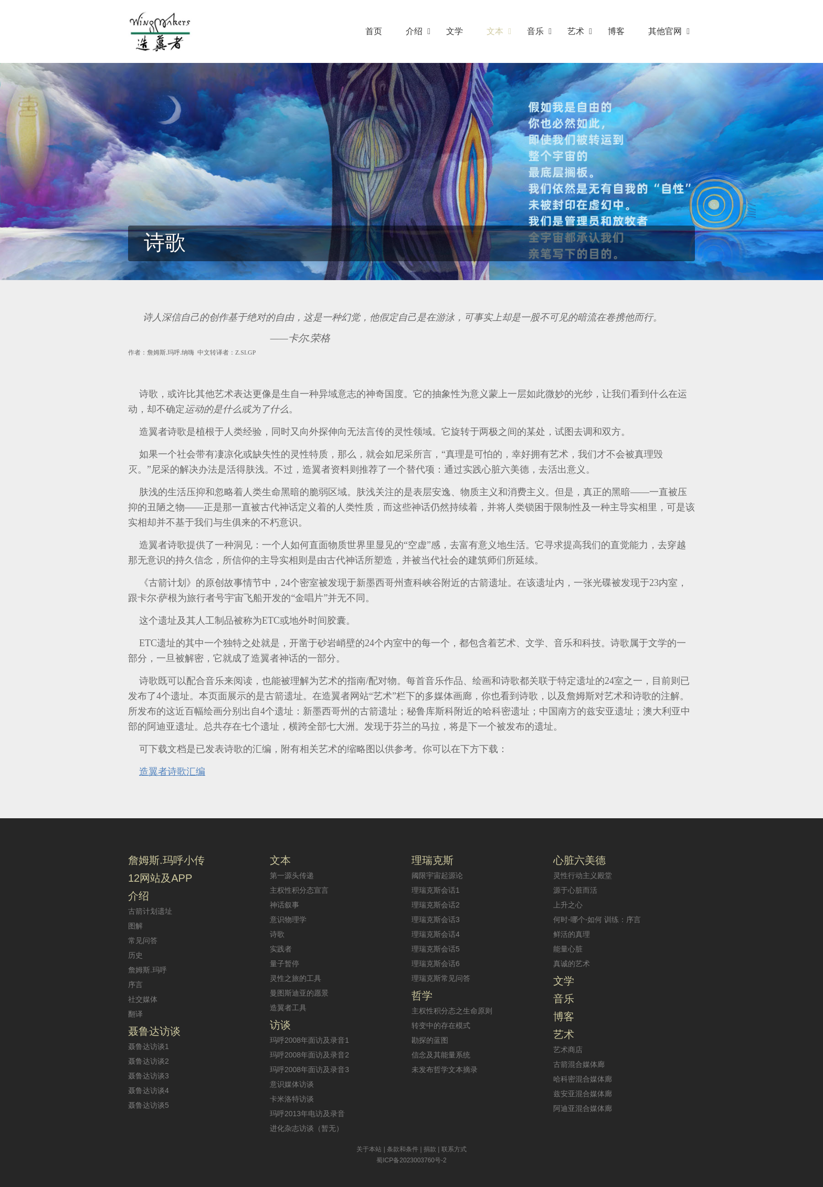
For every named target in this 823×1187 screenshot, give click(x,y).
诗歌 (277, 934)
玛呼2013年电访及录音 (307, 1113)
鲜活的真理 (571, 934)
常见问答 (142, 940)
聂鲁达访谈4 (148, 1090)
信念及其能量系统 (441, 1054)
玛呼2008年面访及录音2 (309, 1054)
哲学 (422, 995)
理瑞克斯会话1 (436, 890)
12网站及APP (160, 878)
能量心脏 (568, 949)
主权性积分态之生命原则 (452, 1010)
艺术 (563, 1034)
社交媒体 (142, 999)
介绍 (138, 896)
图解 (135, 925)
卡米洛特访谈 (292, 1099)
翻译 (135, 1014)
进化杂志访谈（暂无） (306, 1128)
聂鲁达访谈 (154, 1031)
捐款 (430, 1149)
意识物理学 (288, 919)
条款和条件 (402, 1149)
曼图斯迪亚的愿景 (299, 993)
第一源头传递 (292, 875)
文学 (563, 981)
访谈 (280, 1025)
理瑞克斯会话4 (436, 934)
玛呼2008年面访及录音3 (309, 1069)
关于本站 (369, 1149)
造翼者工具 (288, 1007)
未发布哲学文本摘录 (445, 1069)
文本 (280, 860)
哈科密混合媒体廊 (582, 1079)
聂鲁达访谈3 (148, 1075)
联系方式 (454, 1149)
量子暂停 (284, 963)
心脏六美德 (579, 860)
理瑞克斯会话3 (436, 919)
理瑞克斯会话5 (436, 949)
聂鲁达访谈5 (148, 1105)
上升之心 (568, 904)
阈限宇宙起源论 (437, 875)
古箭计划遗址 (150, 911)
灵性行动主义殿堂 (582, 875)
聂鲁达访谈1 (148, 1046)
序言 (135, 984)
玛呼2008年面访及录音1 (309, 1040)
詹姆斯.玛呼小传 (166, 860)
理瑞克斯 (432, 860)
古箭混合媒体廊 (579, 1064)
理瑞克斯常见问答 (441, 978)
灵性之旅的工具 (295, 978)
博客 (563, 1016)
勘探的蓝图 (430, 1040)
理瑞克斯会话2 (436, 904)
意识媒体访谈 (292, 1084)
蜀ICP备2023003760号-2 (411, 1160)
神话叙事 (284, 904)
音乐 (563, 998)
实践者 (281, 949)
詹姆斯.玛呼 (147, 970)
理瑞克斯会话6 (436, 963)
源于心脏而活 (575, 890)
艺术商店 (568, 1049)
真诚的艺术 (571, 963)
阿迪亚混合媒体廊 (582, 1108)
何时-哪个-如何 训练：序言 (597, 919)
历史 (135, 955)
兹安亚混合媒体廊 (582, 1093)
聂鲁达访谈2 (148, 1061)
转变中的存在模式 (441, 1025)
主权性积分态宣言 (299, 890)
